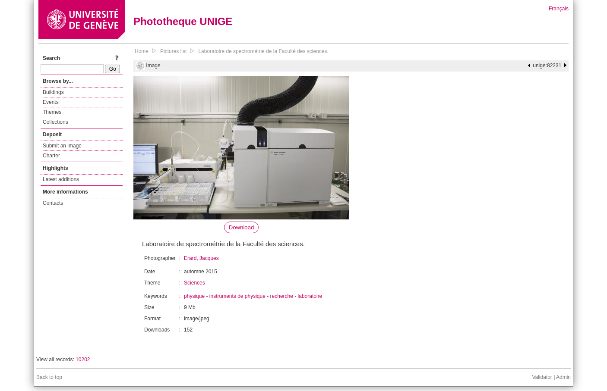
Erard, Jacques (201, 258)
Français (559, 9)
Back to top (49, 377)
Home (142, 51)
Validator (542, 377)
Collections (55, 122)
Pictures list (173, 51)
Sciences (194, 283)
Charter (51, 156)
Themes (52, 112)
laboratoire (310, 296)
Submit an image (62, 146)
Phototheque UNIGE (182, 21)
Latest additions (61, 179)
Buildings (53, 92)
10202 (83, 360)
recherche (281, 296)
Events (51, 102)
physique (194, 296)
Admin (563, 377)
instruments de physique (237, 296)
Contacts (53, 203)
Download (241, 227)
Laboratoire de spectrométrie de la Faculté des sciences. (263, 51)
